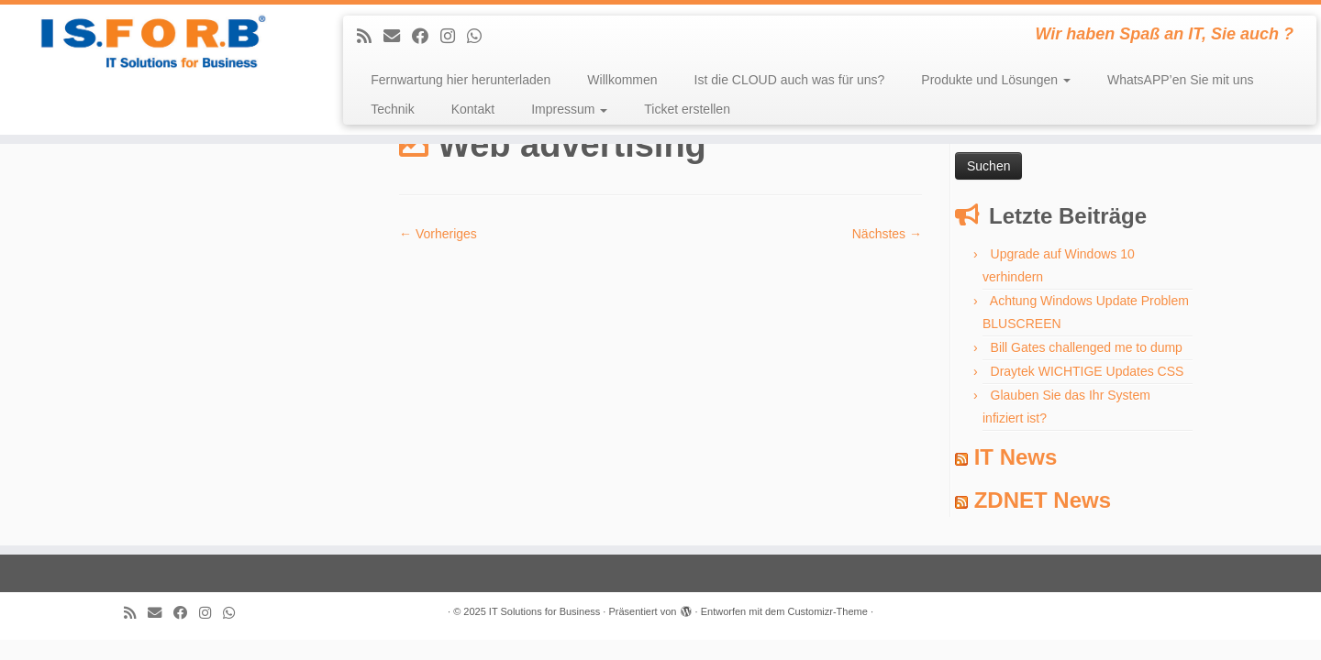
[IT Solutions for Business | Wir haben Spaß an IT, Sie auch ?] (152, 42)
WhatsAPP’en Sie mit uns (1180, 79)
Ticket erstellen (687, 109)
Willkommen (622, 79)
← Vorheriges (438, 233)
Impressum (569, 109)
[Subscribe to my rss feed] (370, 37)
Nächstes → (887, 233)
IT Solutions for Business (544, 611)
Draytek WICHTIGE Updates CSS (1087, 371)
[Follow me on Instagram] (453, 37)
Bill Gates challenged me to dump (1086, 347)
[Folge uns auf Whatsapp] (480, 37)
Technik (392, 109)
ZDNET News (1042, 500)
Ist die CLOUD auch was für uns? (789, 79)
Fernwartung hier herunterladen (460, 79)
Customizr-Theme (827, 611)
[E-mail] (397, 37)
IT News (1016, 457)
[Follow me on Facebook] (426, 37)
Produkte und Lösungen (996, 79)
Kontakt (472, 109)
